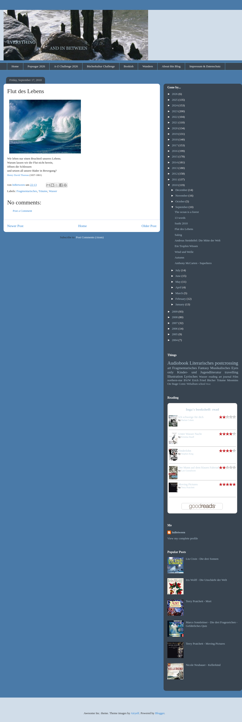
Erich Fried (199, 380)
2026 (175, 94)
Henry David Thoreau (18, 175)
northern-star (174, 380)
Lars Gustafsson (188, 470)
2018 (175, 139)
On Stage (172, 383)
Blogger (159, 713)
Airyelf (135, 713)
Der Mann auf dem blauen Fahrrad (198, 467)
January (180, 304)
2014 (175, 162)
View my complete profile (182, 538)
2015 (175, 156)
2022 (175, 116)
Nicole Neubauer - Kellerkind (203, 665)
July (178, 270)
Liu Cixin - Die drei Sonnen (202, 558)
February (181, 298)
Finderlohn (184, 450)
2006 (175, 328)
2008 (175, 317)
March (179, 293)
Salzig (178, 234)
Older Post (149, 226)
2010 (175, 185)
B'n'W (187, 380)
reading (213, 376)
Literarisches (202, 362)
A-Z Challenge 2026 (66, 66)
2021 (175, 122)
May (178, 281)
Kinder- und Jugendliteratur (199, 372)
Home (15, 66)
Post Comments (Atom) (90, 237)
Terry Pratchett (187, 487)
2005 (175, 334)
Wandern (148, 66)
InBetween (178, 532)
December (181, 190)
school (202, 384)
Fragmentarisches (27, 191)
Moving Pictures (188, 484)
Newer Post (15, 226)
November (181, 195)
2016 (175, 151)
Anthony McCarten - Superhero (193, 263)
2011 (175, 179)
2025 (175, 99)
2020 (175, 128)
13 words (180, 217)
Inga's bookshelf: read (202, 409)
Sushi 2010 (181, 223)
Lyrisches (191, 376)
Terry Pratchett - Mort (198, 601)
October (180, 201)
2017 (175, 145)
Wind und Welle (184, 252)
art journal (225, 376)
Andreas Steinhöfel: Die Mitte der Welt (197, 240)
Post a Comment (22, 210)
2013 (175, 168)
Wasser (53, 191)
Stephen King (187, 454)
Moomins (232, 380)
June (178, 276)
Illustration (175, 376)
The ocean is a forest (187, 212)
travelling (231, 372)
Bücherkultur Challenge (101, 66)
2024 (175, 105)
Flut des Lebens (184, 229)
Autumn (179, 257)
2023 (175, 111)
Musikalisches (220, 368)
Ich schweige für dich (190, 417)
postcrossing (226, 362)
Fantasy (203, 368)
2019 (175, 134)
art (169, 368)
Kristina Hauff (187, 437)
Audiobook (177, 362)
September (182, 207)
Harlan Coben (187, 420)
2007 (175, 323)
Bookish (128, 66)
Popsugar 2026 (36, 66)
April (178, 287)
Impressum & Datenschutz (204, 66)
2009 (175, 311)
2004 (175, 340)
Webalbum (192, 384)
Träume (42, 191)
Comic (182, 384)
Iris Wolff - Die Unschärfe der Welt (206, 580)
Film (235, 376)
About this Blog (171, 66)
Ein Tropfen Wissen (186, 246)
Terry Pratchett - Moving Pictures (205, 643)
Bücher (211, 380)
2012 (175, 173)
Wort (208, 384)
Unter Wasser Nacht (190, 433)
